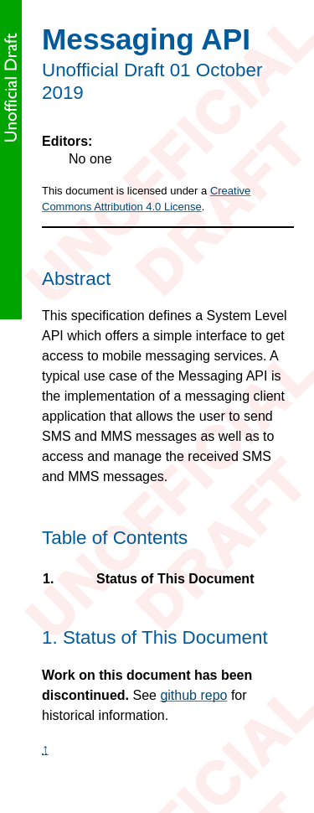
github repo (193, 695)
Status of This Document (174, 579)
